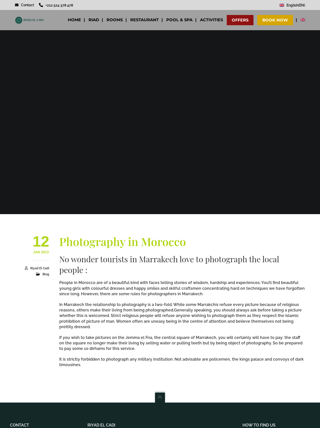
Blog (45, 274)
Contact (24, 5)
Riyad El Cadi (39, 268)
